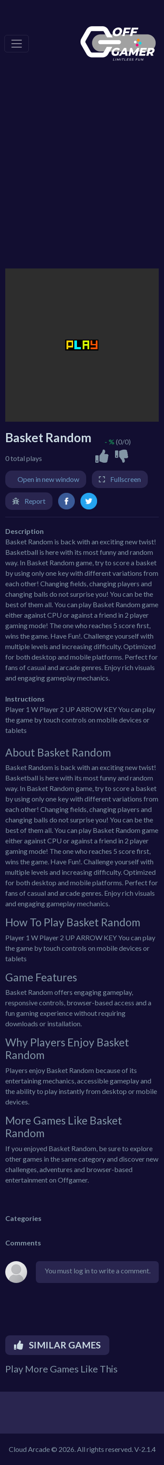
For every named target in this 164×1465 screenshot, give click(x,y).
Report (34, 501)
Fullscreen (125, 479)
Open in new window (48, 479)
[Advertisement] (82, 173)
